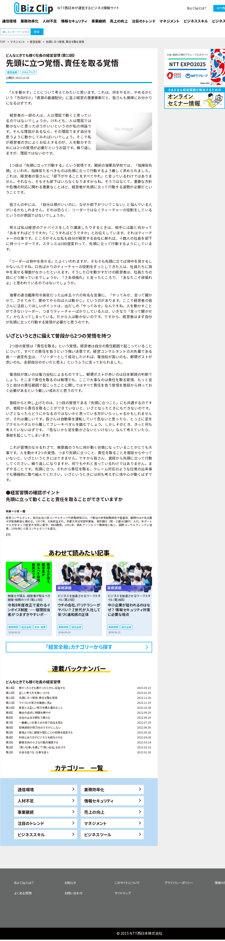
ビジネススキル (31, 834)
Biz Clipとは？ (197, 8)
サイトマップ (123, 893)
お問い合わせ (73, 893)
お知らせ (70, 882)
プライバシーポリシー (178, 882)
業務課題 (13, 627)
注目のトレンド (31, 823)
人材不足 (26, 801)
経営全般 (35, 41)
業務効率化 (94, 789)
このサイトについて (127, 882)
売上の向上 (94, 812)
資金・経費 (40, 627)
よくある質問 (23, 893)
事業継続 (26, 812)
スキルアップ (28, 72)
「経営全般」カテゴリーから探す (79, 646)
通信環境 (26, 789)
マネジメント (17, 41)
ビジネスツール (97, 834)
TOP (2, 41)
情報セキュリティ (99, 801)
